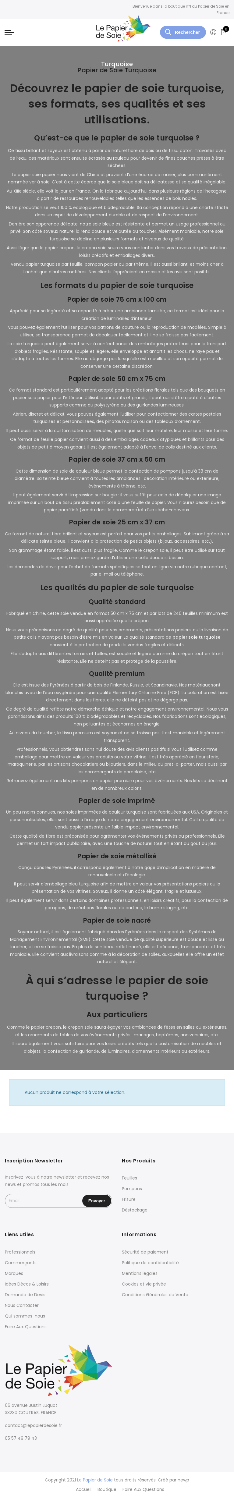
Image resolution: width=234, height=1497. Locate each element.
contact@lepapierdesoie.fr (33, 1425)
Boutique (107, 1489)
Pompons (132, 1189)
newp (183, 1480)
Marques (14, 1273)
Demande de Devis (25, 1295)
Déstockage (134, 1210)
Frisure (129, 1199)
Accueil (83, 1489)
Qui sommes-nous (25, 1316)
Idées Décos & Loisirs (27, 1284)
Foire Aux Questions (26, 1327)
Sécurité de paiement (145, 1252)
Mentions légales (140, 1273)
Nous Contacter (22, 1305)
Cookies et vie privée (144, 1284)
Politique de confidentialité (150, 1263)
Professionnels (20, 1252)
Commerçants (21, 1263)
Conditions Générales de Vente (155, 1295)
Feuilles (129, 1178)
